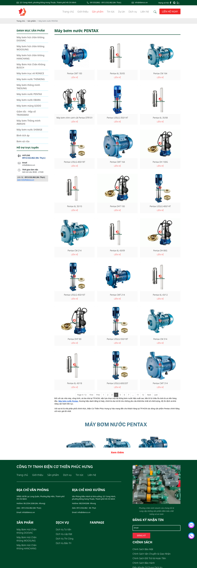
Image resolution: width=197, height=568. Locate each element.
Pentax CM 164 (160, 73)
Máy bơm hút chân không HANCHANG (30, 57)
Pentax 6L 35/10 (74, 206)
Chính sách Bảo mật (143, 549)
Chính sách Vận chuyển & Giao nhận (152, 553)
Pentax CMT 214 (117, 294)
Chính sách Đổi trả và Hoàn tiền (149, 558)
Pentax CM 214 (75, 250)
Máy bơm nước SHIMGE (29, 129)
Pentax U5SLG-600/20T (117, 383)
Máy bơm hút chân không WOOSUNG (30, 48)
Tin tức (111, 11)
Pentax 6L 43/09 (117, 250)
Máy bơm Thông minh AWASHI (28, 122)
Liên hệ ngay (170, 11)
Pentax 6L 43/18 (74, 383)
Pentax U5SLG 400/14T (160, 206)
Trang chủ (68, 11)
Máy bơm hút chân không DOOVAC (30, 39)
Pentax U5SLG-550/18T (117, 339)
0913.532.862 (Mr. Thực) (34, 158)
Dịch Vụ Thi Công (64, 538)
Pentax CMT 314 (160, 383)
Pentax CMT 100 (74, 73)
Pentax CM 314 (160, 339)
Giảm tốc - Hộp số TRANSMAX (26, 113)
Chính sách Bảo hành (144, 562)
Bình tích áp (23, 135)
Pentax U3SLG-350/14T (117, 117)
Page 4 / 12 (81, 395)
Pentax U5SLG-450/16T (74, 294)
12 (143, 395)
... (133, 395)
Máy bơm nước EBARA (29, 99)
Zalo (19, 180)
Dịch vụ (133, 11)
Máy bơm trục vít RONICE (30, 73)
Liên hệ (144, 11)
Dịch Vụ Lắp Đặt (64, 534)
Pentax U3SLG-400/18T (74, 162)
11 (138, 395)
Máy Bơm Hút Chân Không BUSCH (31, 66)
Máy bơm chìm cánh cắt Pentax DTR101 (74, 117)
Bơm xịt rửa (23, 141)
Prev (98, 395)
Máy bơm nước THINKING (31, 79)
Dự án (121, 11)
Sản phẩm (97, 11)
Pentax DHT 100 (117, 206)
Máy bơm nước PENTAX (29, 94)
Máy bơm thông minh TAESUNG (28, 86)
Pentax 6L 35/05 (117, 73)
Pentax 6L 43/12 (160, 294)
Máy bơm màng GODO (29, 105)
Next (149, 395)
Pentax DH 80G (160, 250)
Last (156, 395)
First (91, 395)
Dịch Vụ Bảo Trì (63, 543)
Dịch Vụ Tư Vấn (63, 529)
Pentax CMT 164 (117, 162)
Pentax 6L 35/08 (160, 117)
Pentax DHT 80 (74, 339)
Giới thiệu (82, 11)
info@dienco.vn (27, 180)
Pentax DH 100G (160, 162)
